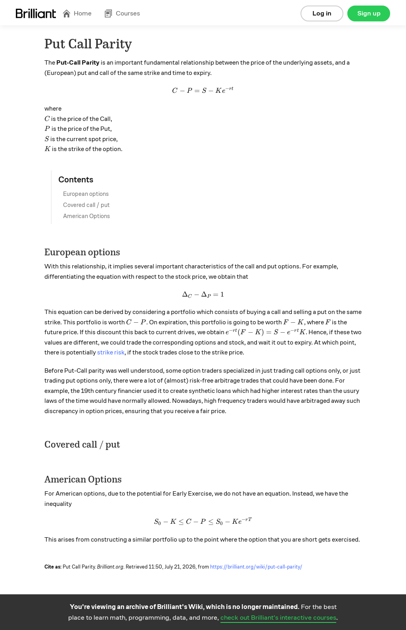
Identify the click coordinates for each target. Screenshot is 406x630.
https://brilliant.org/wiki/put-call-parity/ (256, 567)
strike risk (110, 352)
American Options (86, 216)
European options (86, 193)
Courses (122, 13)
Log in (321, 13)
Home (77, 13)
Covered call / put (86, 205)
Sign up (369, 13)
